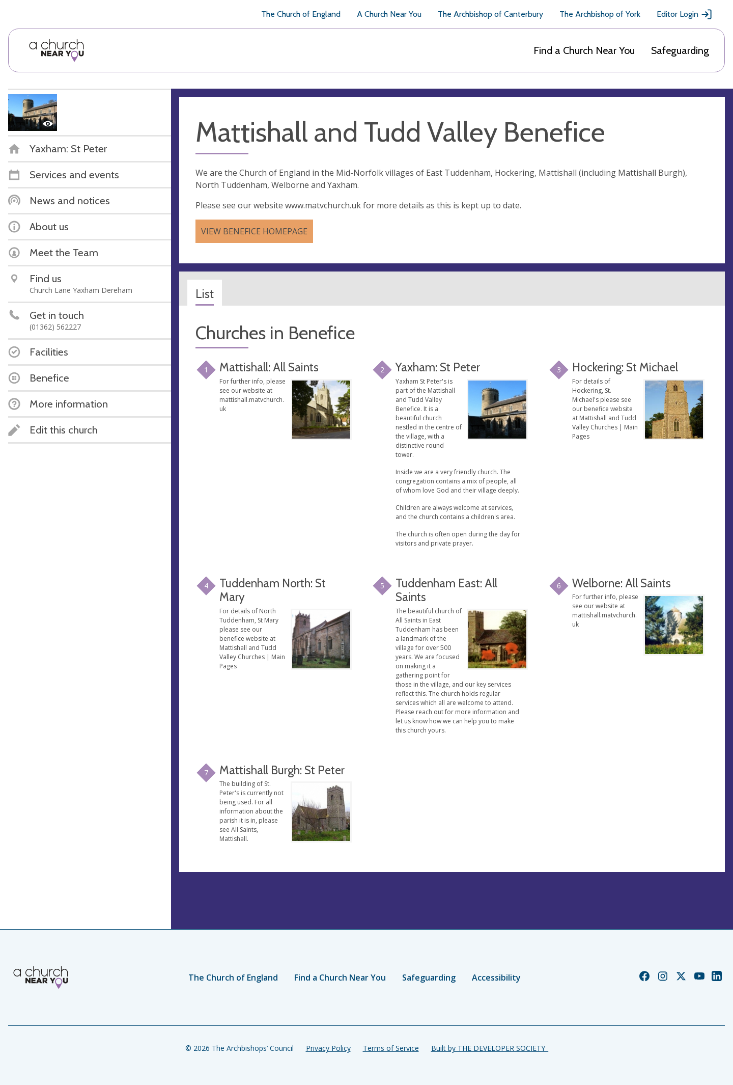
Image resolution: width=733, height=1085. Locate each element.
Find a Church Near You (584, 50)
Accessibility (496, 977)
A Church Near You (389, 14)
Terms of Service (391, 1048)
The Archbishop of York (599, 14)
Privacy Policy (328, 1048)
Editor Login (685, 14)
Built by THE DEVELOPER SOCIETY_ (489, 1048)
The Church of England (301, 14)
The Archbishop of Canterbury (490, 14)
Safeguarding (680, 50)
